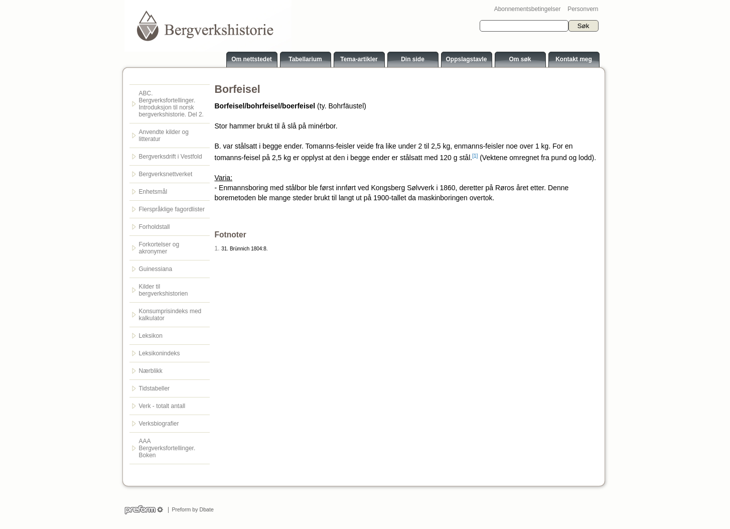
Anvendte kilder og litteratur (164, 135)
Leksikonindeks (159, 353)
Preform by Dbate (191, 509)
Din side (412, 59)
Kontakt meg (573, 59)
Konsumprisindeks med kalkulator (170, 315)
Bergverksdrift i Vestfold (170, 156)
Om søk (520, 59)
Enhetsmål (153, 191)
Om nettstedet (251, 59)
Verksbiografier (159, 423)
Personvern (582, 9)
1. (217, 248)
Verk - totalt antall (162, 406)
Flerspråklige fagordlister (172, 209)
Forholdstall (154, 226)
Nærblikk (151, 370)
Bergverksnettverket (166, 174)
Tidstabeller (154, 388)
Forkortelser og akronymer (159, 248)
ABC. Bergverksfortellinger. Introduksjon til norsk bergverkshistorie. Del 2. (171, 104)
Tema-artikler (358, 59)
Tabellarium (305, 59)
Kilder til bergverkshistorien (163, 290)
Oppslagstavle (466, 59)
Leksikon (151, 335)
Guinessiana (156, 269)
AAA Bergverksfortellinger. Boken (167, 448)
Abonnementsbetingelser (527, 9)
